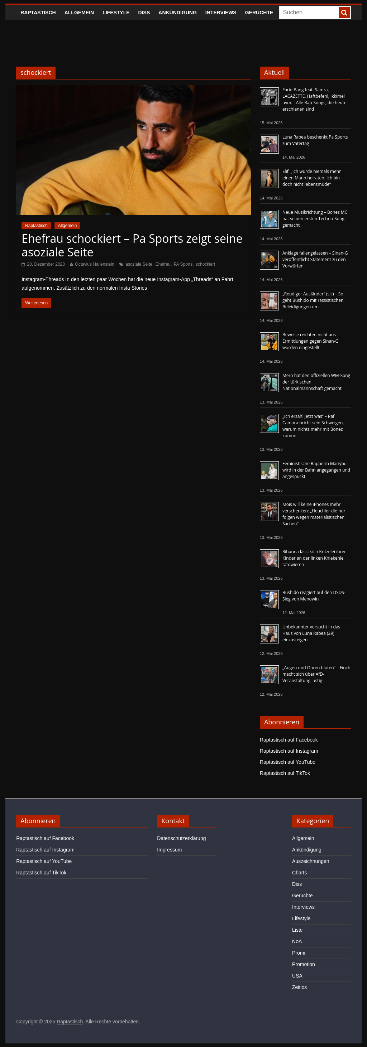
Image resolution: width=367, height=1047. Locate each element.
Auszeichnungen (310, 861)
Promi (298, 953)
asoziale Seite (138, 264)
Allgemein (79, 12)
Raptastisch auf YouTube (287, 762)
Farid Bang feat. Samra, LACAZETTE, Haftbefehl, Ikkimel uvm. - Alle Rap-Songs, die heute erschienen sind (314, 99)
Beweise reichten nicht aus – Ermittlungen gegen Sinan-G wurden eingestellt (310, 341)
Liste (297, 930)
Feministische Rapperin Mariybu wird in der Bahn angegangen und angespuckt (316, 469)
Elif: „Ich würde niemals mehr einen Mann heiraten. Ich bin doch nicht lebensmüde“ (311, 177)
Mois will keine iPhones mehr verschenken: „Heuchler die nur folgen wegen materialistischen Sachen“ (313, 514)
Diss (144, 12)
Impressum (169, 850)
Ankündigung (177, 12)
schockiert (205, 264)
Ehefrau (163, 264)
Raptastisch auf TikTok (285, 773)
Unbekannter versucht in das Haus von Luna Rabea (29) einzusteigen (311, 633)
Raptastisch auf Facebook (289, 740)
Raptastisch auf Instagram (289, 751)
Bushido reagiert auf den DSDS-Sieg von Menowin (313, 595)
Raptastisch (38, 12)
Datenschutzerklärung (181, 838)
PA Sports (183, 264)
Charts (299, 872)
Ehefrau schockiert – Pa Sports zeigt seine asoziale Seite (132, 245)
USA (297, 976)
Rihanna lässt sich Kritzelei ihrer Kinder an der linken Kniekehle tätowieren (314, 558)
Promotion (303, 964)
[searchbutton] (344, 12)
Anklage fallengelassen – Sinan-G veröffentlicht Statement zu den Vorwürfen (315, 259)
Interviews (221, 12)
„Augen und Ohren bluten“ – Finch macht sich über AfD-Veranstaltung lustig (316, 674)
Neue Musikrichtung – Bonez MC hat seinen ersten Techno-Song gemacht (314, 218)
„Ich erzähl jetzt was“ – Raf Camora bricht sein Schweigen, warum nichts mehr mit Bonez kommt (313, 426)
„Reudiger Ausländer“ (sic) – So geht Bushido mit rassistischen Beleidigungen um (312, 300)
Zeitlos (299, 987)
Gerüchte (259, 12)
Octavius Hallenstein (94, 264)
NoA (297, 941)
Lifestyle (116, 12)
